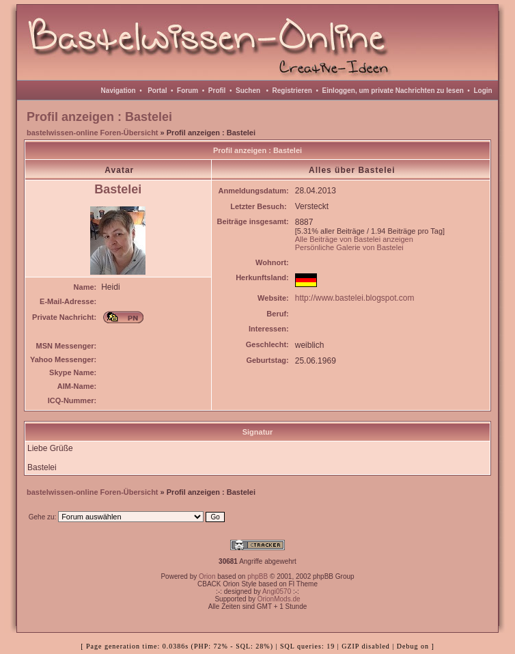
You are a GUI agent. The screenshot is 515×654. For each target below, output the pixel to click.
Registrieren (292, 90)
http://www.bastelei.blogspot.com (355, 298)
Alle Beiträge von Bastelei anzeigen (354, 239)
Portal (157, 90)
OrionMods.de (279, 599)
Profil (217, 90)
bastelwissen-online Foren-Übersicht (92, 132)
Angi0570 (276, 591)
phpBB (257, 576)
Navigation (118, 90)
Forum (187, 90)
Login (482, 90)
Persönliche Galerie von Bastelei (349, 247)
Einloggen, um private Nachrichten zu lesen (393, 90)
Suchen (248, 90)
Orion (207, 576)
